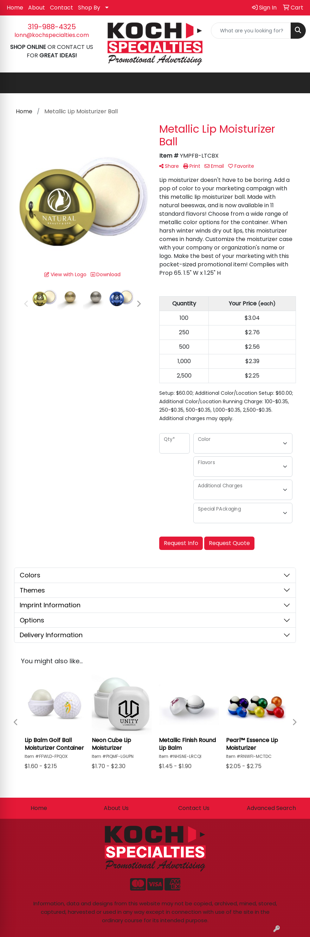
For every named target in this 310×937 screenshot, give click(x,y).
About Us (116, 808)
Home (15, 8)
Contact (61, 8)
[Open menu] (296, 83)
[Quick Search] (251, 31)
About (36, 8)
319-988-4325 (52, 27)
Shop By (89, 8)
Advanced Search (271, 808)
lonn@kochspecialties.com (51, 35)
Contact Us (193, 808)
